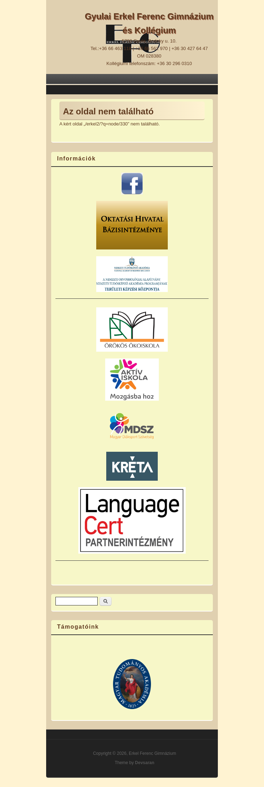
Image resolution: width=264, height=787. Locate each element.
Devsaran (144, 762)
